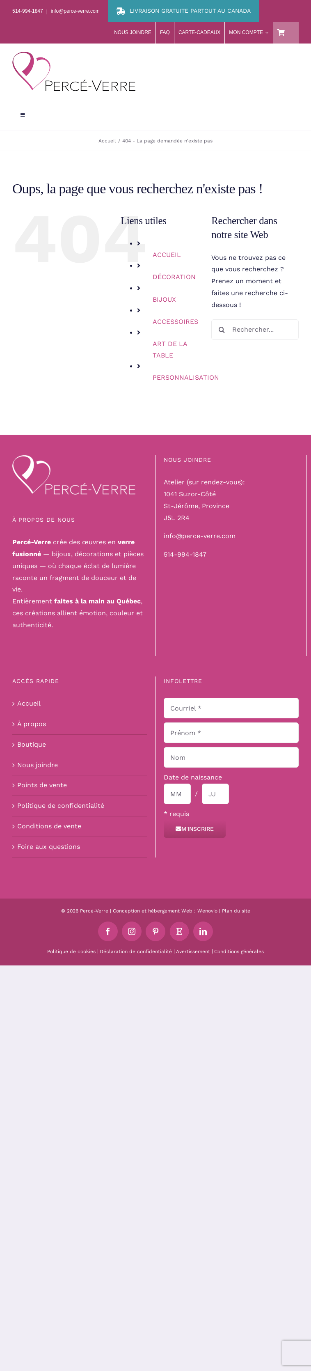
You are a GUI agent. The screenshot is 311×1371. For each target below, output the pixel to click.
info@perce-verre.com (200, 536)
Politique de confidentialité (60, 805)
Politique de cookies (71, 951)
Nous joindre (37, 765)
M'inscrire (195, 828)
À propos (31, 724)
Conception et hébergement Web (152, 911)
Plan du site (236, 911)
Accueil (29, 703)
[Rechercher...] (255, 329)
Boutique (31, 744)
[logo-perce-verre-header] (73, 55)
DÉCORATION (174, 277)
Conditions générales (239, 951)
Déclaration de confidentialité (136, 951)
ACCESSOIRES (175, 322)
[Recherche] (221, 329)
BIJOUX (164, 299)
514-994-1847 (185, 554)
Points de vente (42, 785)
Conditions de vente (49, 826)
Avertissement (193, 951)
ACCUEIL (167, 255)
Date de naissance (193, 777)
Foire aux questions (48, 847)
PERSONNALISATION (186, 377)
